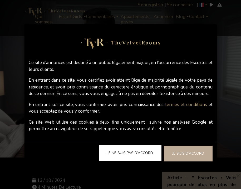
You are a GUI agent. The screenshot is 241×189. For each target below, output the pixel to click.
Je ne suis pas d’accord (130, 152)
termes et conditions (186, 105)
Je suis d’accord (188, 153)
